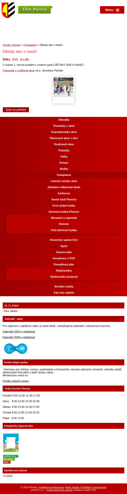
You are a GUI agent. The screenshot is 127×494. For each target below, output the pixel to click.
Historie (64, 224)
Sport (64, 246)
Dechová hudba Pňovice (64, 211)
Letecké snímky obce (64, 181)
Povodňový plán (64, 264)
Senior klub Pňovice (64, 199)
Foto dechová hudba (64, 230)
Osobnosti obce (64, 144)
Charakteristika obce (64, 132)
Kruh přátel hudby (64, 205)
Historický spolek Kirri (64, 240)
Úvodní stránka (12, 45)
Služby (64, 168)
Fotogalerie (30, 45)
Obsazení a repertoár (64, 217)
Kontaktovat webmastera (51, 487)
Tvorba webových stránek (59, 490)
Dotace (64, 162)
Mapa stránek (72, 487)
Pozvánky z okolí (63, 125)
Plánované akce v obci (64, 138)
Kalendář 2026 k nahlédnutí (19, 337)
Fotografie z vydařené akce (19, 70)
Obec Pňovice (35, 9)
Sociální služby (64, 286)
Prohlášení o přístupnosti (93, 487)
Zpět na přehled (16, 109)
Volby (63, 156)
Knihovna (64, 193)
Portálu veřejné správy (16, 381)
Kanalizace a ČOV (64, 258)
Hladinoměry (64, 270)
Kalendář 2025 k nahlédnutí (19, 331)
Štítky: (7, 59)
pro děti (24, 59)
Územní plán (64, 252)
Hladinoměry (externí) (63, 276)
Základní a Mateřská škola (64, 187)
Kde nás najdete (64, 292)
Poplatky (63, 150)
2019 (15, 59)
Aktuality (64, 119)
